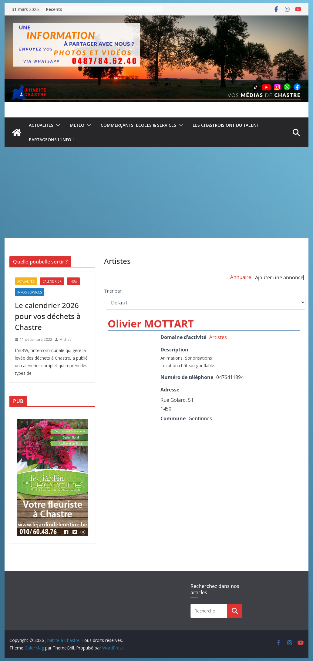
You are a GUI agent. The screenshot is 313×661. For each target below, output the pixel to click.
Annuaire (240, 277)
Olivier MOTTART (151, 323)
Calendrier (52, 281)
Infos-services (29, 292)
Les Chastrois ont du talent (226, 125)
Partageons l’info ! (51, 140)
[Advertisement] (156, 192)
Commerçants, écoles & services (138, 125)
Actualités (41, 125)
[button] (56, 125)
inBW (73, 281)
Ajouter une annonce (279, 277)
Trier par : (113, 291)
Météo (77, 125)
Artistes (218, 337)
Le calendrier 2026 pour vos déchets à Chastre (48, 316)
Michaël (65, 339)
